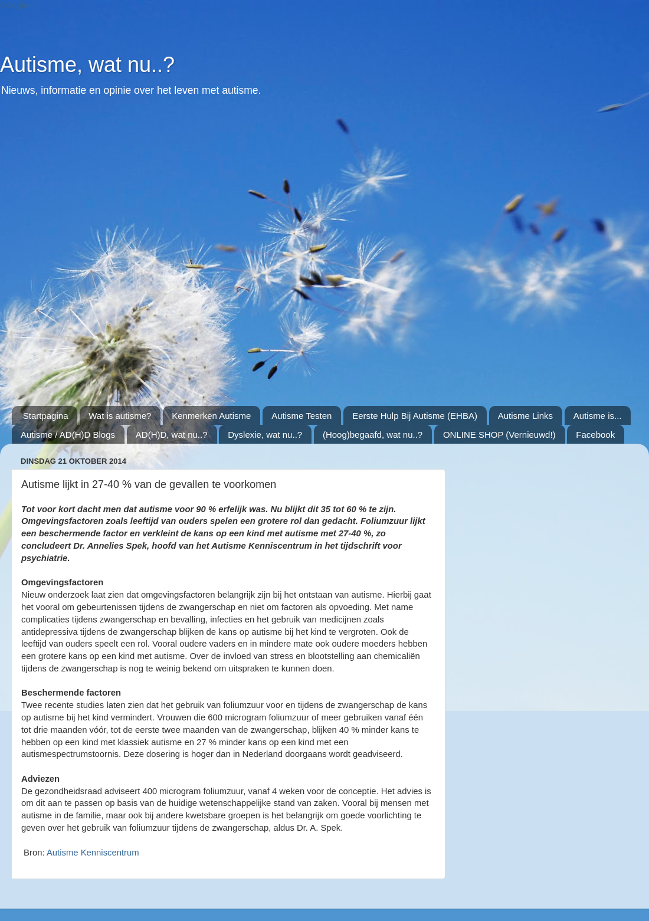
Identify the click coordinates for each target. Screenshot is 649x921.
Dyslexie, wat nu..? (265, 435)
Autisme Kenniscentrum (93, 852)
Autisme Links (525, 416)
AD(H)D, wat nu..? (172, 435)
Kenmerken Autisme (211, 416)
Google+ (17, 5)
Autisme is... (597, 416)
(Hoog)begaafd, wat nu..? (372, 435)
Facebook (595, 435)
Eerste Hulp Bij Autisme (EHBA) (414, 416)
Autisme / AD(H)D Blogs (68, 435)
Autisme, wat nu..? (87, 65)
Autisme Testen (301, 416)
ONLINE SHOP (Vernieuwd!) (499, 435)
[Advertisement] (127, 257)
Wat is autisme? (119, 416)
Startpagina (45, 416)
